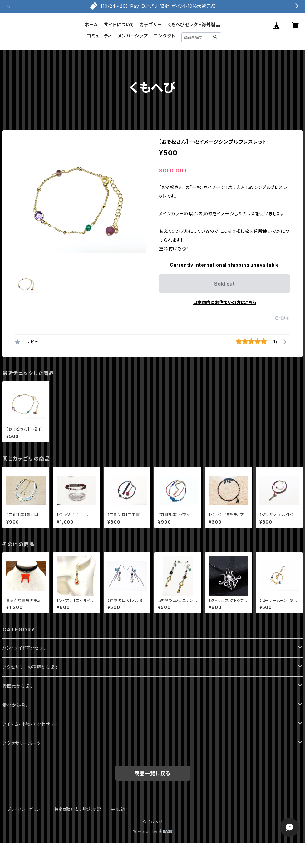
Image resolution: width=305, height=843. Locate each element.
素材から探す (15, 705)
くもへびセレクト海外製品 (194, 24)
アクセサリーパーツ (21, 743)
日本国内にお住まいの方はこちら (224, 302)
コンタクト (164, 35)
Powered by (153, 831)
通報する (282, 318)
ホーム (91, 24)
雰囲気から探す (18, 686)
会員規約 (119, 809)
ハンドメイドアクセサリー (27, 648)
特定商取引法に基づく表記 (77, 809)
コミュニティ (99, 35)
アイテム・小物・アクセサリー (30, 724)
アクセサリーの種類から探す (30, 667)
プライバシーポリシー (25, 809)
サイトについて (119, 24)
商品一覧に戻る (153, 773)
